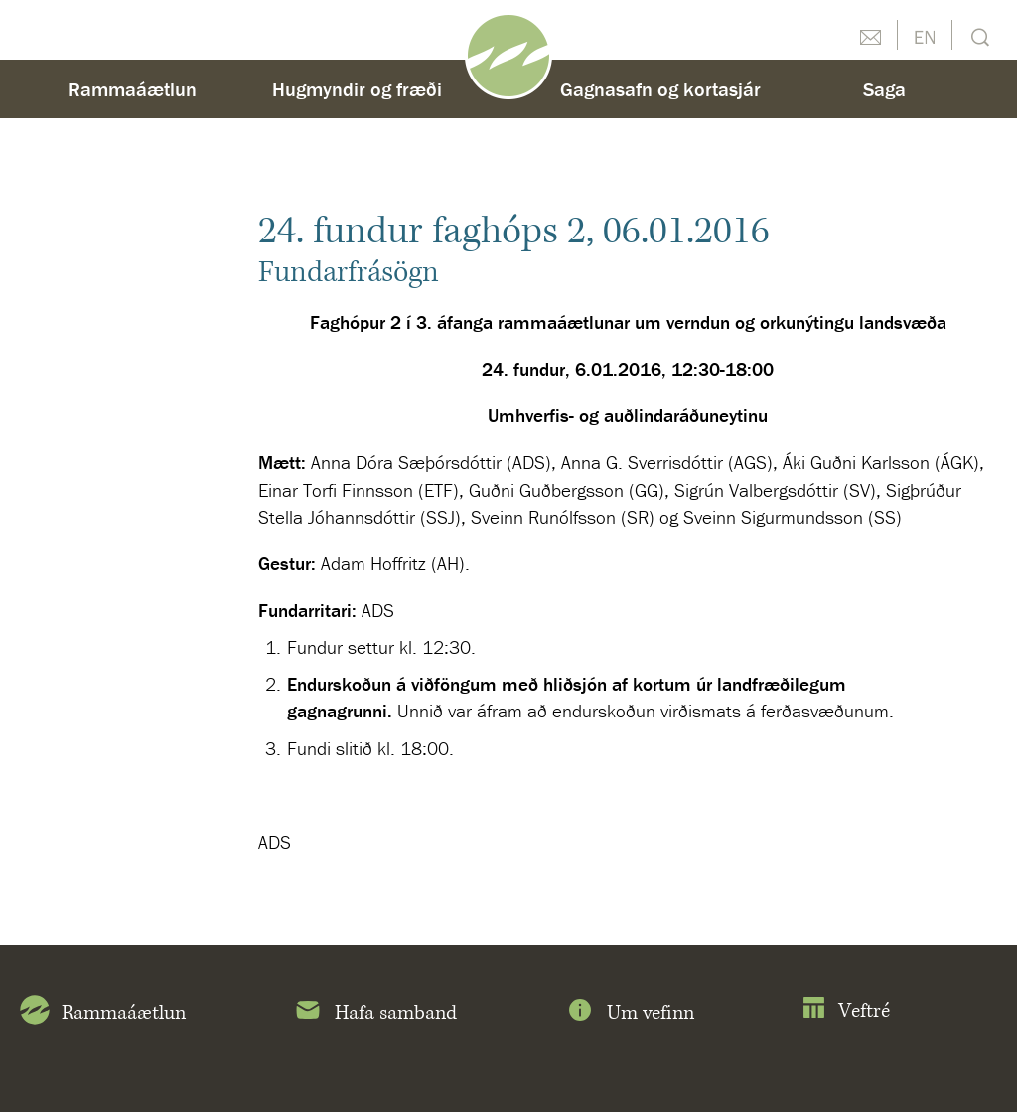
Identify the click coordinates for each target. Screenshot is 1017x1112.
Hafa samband (375, 1014)
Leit (977, 35)
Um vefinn (629, 1014)
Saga (884, 89)
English (924, 35)
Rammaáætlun (132, 89)
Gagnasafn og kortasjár (660, 89)
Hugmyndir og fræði (357, 89)
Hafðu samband (870, 35)
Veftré (845, 1011)
